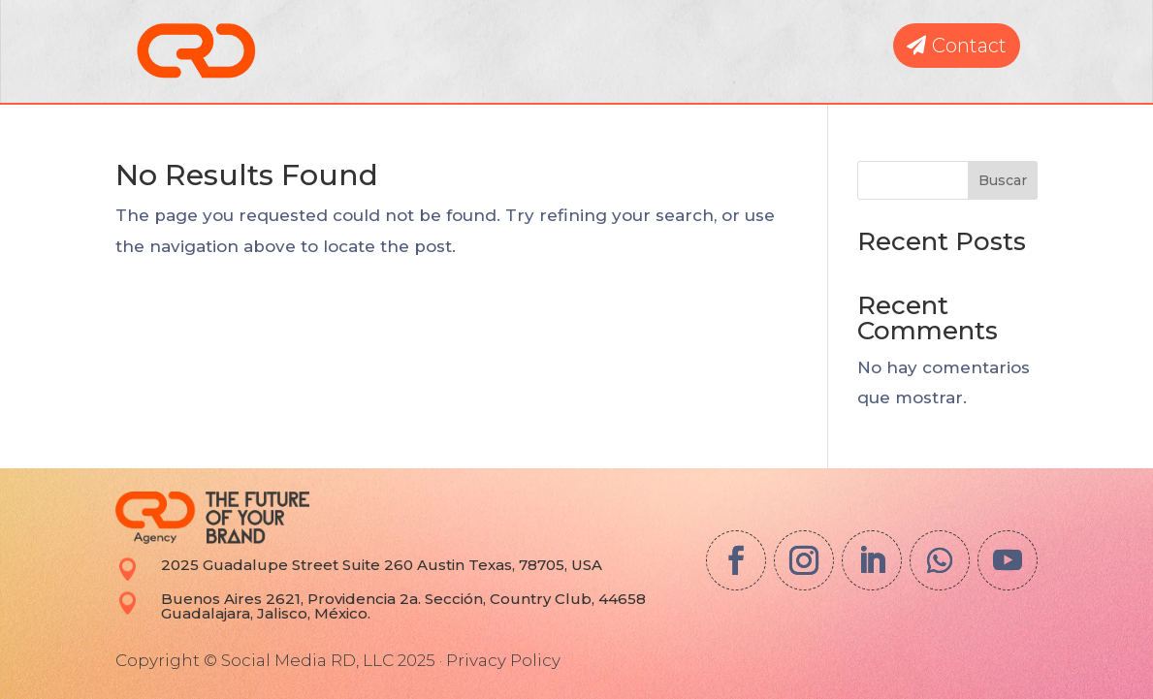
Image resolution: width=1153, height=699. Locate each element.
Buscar (1002, 180)
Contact (969, 45)
